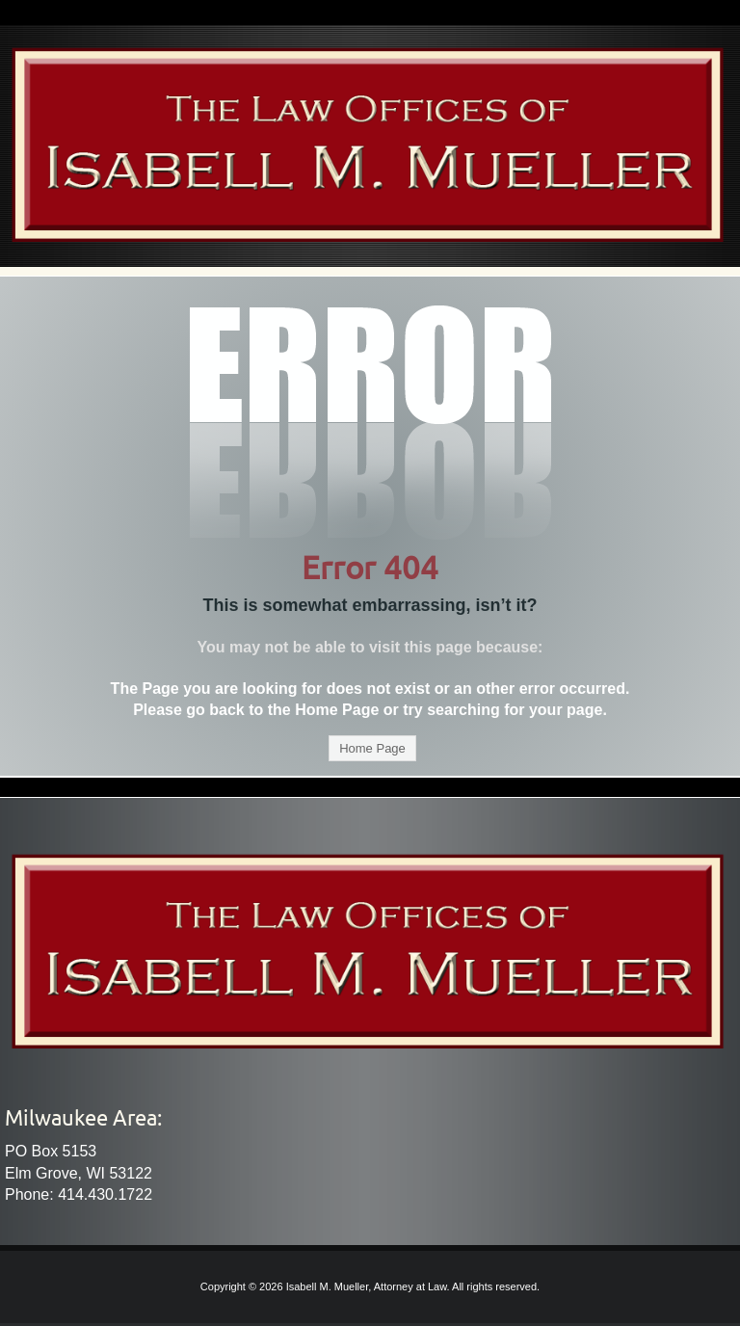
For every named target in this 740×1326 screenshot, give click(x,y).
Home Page (372, 748)
